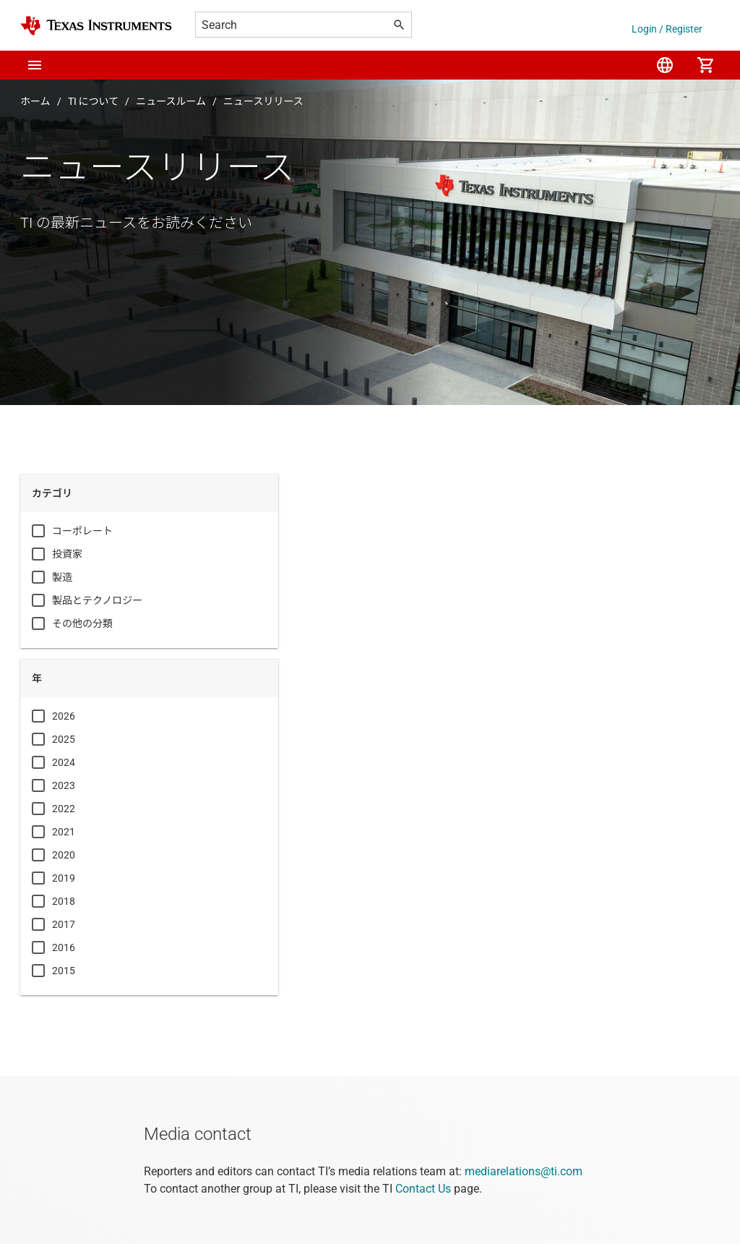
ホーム (35, 101)
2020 (63, 855)
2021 (63, 832)
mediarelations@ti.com (523, 1171)
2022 (63, 808)
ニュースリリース (263, 101)
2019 (63, 878)
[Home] (96, 25)
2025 (63, 739)
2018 (63, 901)
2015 (63, 970)
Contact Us (423, 1189)
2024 (63, 762)
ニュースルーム (171, 101)
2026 (63, 716)
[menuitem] (665, 65)
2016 (63, 947)
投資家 (67, 554)
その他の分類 (82, 623)
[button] (34, 65)
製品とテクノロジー (97, 600)
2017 (63, 924)
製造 (62, 577)
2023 (63, 785)
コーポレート (82, 531)
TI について (93, 101)
